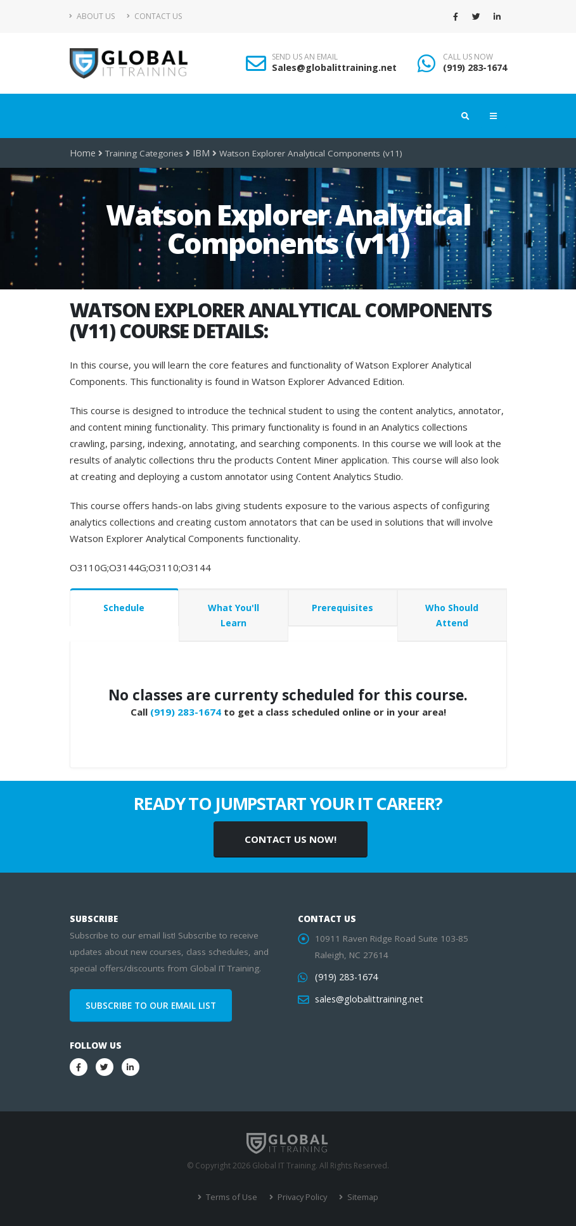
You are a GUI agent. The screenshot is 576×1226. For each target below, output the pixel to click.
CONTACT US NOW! (290, 839)
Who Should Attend (451, 615)
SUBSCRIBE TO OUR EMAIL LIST (151, 1005)
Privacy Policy (301, 1197)
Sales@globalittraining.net (334, 67)
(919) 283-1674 (475, 67)
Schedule (123, 608)
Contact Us (154, 16)
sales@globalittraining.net (366, 999)
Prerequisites (342, 608)
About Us (92, 16)
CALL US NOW (468, 57)
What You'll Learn (233, 615)
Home (82, 153)
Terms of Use (232, 1197)
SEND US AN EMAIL (305, 57)
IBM (198, 153)
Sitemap (359, 1197)
